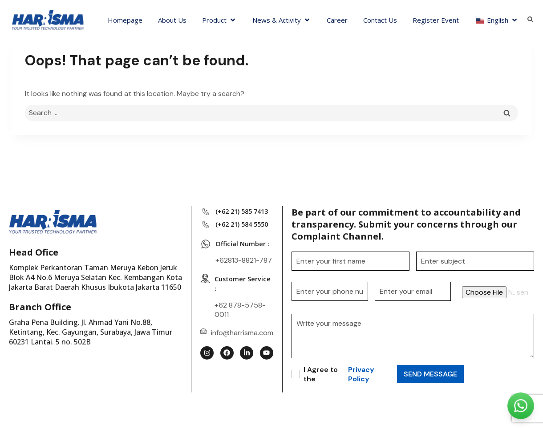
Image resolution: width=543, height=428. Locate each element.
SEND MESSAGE (430, 374)
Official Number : (244, 261)
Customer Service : (232, 301)
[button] (219, 20)
